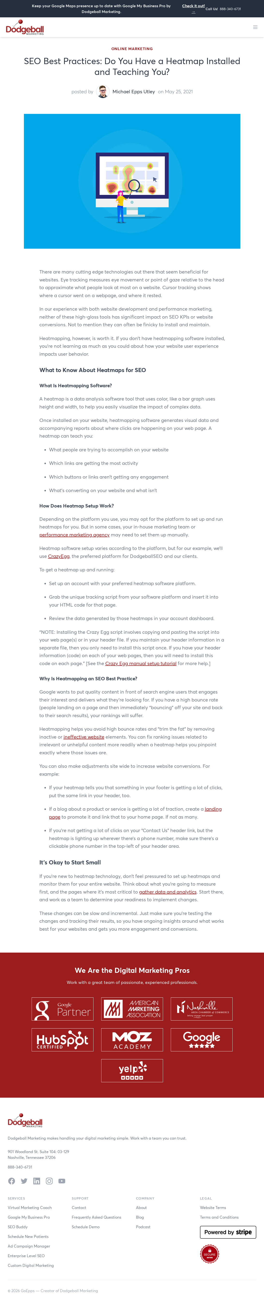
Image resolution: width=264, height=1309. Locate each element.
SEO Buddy (18, 1226)
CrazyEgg (59, 556)
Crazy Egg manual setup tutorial (141, 663)
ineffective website (84, 737)
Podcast (143, 1226)
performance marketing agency (74, 534)
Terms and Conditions (219, 1217)
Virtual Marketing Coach (30, 1207)
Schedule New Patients (28, 1236)
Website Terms (213, 1207)
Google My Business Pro (29, 1217)
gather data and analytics (168, 891)
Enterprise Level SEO (26, 1255)
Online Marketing (132, 48)
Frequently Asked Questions (96, 1217)
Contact (79, 1207)
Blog (140, 1217)
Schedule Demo (86, 1226)
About (141, 1207)
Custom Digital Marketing (31, 1265)
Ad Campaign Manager (29, 1246)
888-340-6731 (230, 9)
